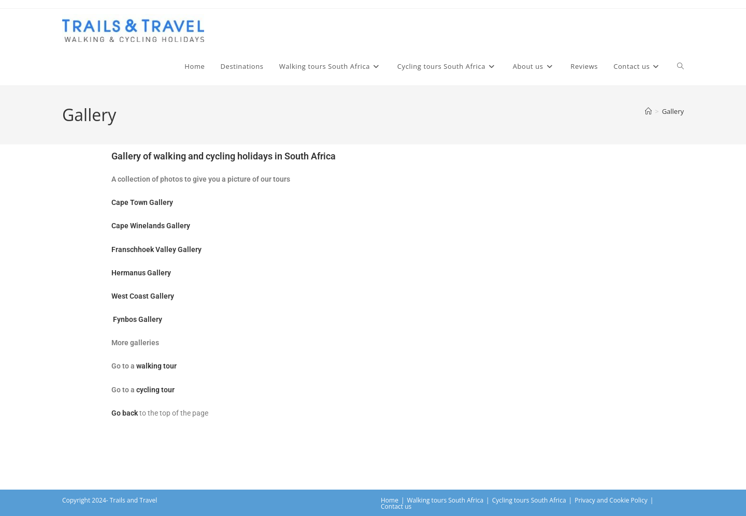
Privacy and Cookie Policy (611, 500)
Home (389, 500)
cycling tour (155, 390)
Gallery (673, 111)
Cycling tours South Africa (529, 500)
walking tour (156, 366)
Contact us (396, 506)
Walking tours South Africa (445, 500)
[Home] (648, 111)
